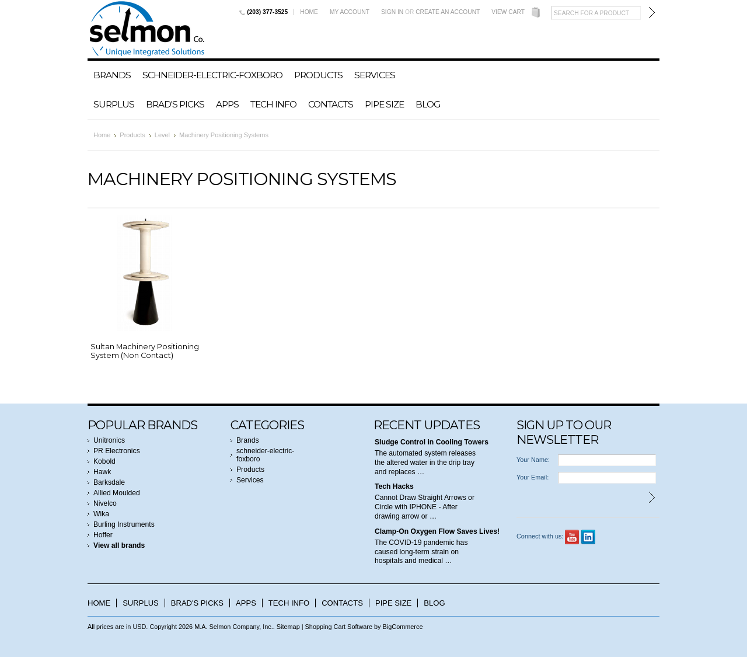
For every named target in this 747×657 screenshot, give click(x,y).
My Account (349, 12)
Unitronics (109, 440)
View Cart (508, 12)
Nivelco (105, 503)
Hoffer (103, 535)
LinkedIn (588, 537)
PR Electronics (116, 451)
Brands (112, 75)
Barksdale (109, 482)
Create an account (448, 12)
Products (318, 75)
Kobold (104, 461)
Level (162, 134)
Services (374, 75)
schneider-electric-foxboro (212, 75)
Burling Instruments (124, 524)
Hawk (102, 472)
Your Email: (532, 477)
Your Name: (533, 459)
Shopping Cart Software (338, 626)
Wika (101, 514)
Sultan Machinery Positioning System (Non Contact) (144, 351)
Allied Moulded (116, 493)
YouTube (572, 537)
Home (309, 12)
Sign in (392, 12)
